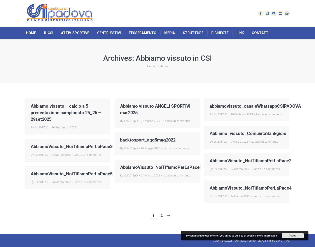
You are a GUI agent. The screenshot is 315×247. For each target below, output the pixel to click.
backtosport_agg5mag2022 (147, 140)
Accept (293, 235)
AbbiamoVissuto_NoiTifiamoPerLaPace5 (71, 173)
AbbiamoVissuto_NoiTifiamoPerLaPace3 (71, 146)
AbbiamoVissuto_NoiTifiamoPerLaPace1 (161, 167)
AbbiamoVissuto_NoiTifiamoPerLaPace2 (250, 160)
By (39, 127)
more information (267, 235)
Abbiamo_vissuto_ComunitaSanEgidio (248, 133)
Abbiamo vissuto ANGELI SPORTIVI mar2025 (155, 109)
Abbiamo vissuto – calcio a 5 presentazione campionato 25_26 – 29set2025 (66, 113)
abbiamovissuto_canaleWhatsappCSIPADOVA (255, 106)
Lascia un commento (177, 121)
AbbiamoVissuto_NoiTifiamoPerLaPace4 (250, 188)
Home (151, 66)
